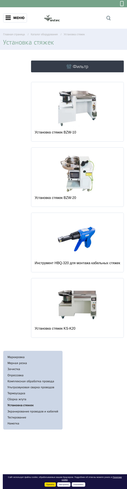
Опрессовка (15, 375)
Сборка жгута (16, 399)
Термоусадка (16, 393)
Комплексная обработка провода (30, 381)
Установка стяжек (20, 405)
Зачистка (13, 369)
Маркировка (16, 357)
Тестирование (16, 417)
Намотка (13, 423)
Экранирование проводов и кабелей (32, 411)
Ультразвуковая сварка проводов (30, 387)
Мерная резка (17, 363)
